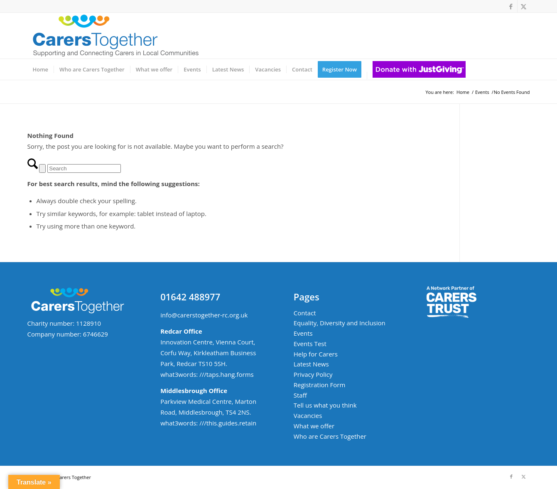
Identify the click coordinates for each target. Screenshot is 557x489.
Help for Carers (316, 354)
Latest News (311, 364)
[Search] (84, 168)
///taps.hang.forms (226, 374)
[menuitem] (40, 69)
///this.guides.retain (227, 423)
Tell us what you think (325, 405)
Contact (305, 313)
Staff (300, 395)
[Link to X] (524, 6)
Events (303, 333)
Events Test (310, 343)
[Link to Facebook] (511, 6)
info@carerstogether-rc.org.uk (204, 315)
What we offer (314, 426)
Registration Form (320, 385)
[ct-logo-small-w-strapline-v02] (114, 36)
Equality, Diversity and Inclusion (339, 323)
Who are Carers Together (330, 436)
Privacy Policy (313, 374)
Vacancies (308, 415)
